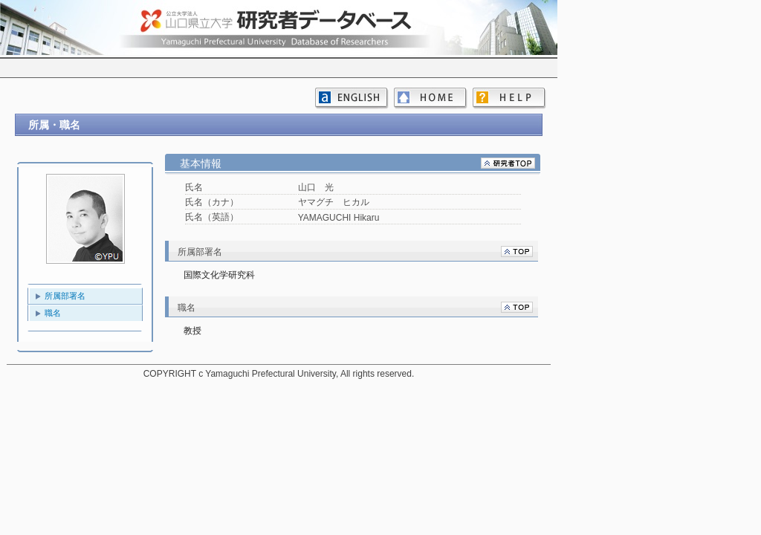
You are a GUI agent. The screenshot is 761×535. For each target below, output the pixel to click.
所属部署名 (65, 295)
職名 (53, 312)
